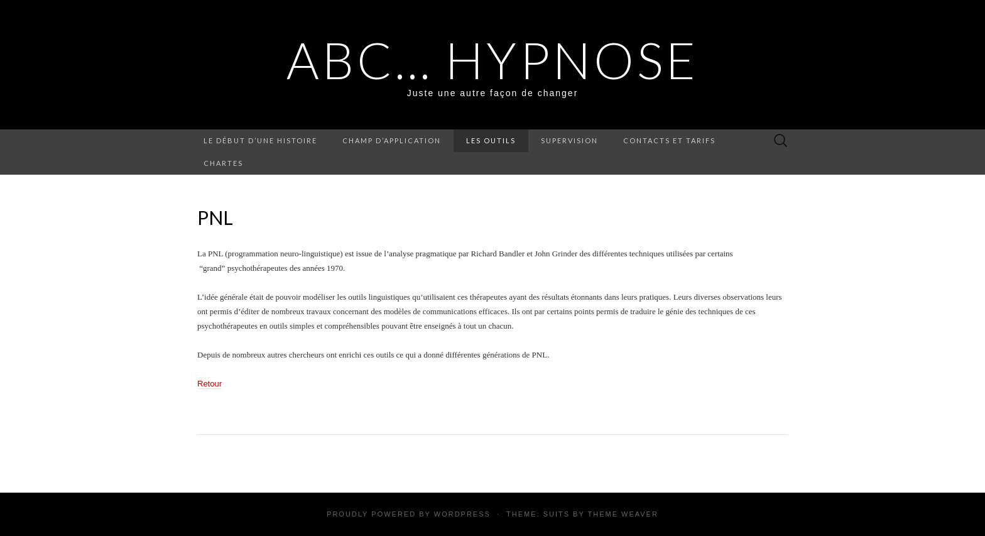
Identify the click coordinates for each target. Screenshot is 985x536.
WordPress (462, 514)
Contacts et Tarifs (669, 140)
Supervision (569, 140)
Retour (209, 383)
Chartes (223, 163)
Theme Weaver (622, 514)
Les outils (491, 140)
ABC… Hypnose (492, 60)
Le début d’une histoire (260, 140)
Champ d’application (391, 140)
